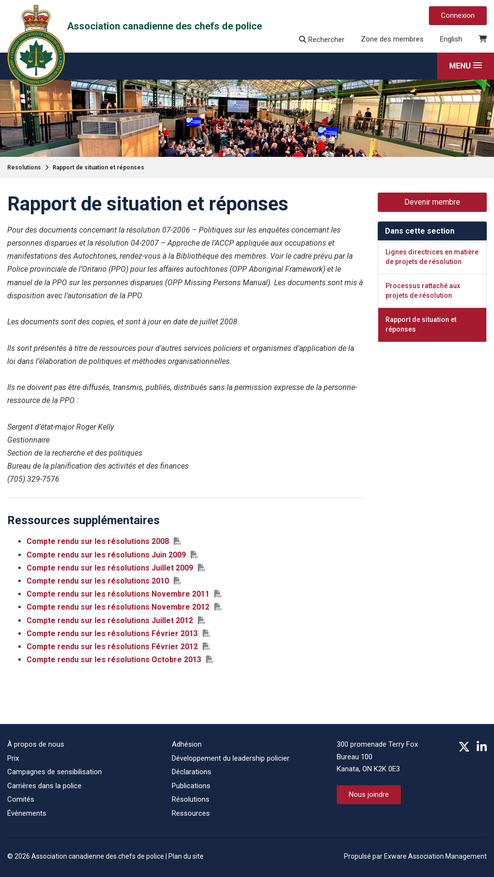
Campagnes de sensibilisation (54, 771)
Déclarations (191, 771)
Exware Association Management (435, 856)
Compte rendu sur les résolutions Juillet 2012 (110, 620)
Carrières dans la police (44, 785)
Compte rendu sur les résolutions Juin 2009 (106, 554)
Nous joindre (369, 794)
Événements (26, 813)
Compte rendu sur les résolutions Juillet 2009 (110, 567)
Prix (13, 758)
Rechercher (321, 39)
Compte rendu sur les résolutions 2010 (98, 580)
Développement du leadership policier (230, 758)
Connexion (458, 15)
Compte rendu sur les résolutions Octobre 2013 (114, 659)
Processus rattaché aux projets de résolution (422, 290)
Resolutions (24, 167)
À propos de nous (35, 744)
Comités (20, 799)
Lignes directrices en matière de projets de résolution (432, 256)
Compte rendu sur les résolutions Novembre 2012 (118, 607)
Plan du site (186, 856)
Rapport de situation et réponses (98, 167)
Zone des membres (392, 39)
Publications (191, 785)
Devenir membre (432, 202)
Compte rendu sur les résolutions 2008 (98, 541)
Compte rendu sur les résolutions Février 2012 (112, 646)
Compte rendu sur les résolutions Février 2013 (112, 633)
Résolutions (190, 799)
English (451, 39)
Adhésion (187, 744)
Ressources (191, 813)
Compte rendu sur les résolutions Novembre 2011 (118, 594)
